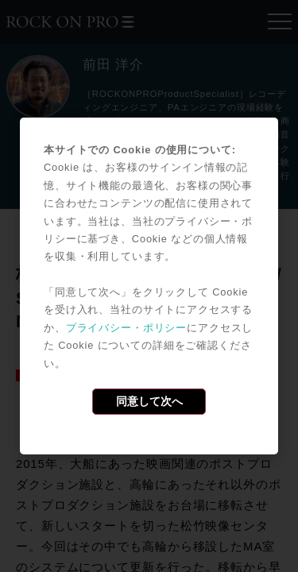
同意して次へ (149, 401)
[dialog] (149, 286)
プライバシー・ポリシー (126, 328)
